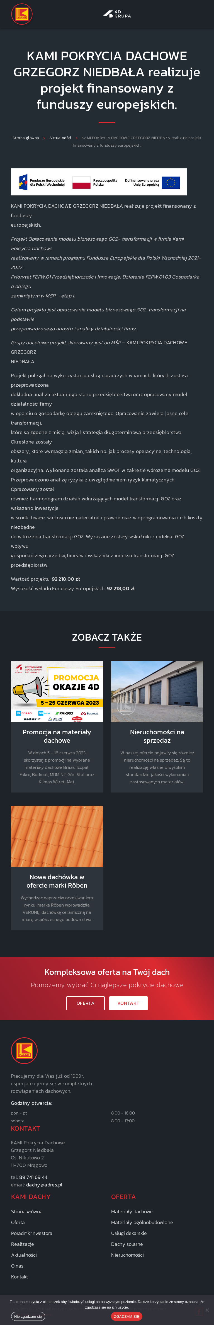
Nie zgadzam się (28, 1316)
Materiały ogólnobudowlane (142, 1222)
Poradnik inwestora (31, 1233)
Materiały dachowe (132, 1211)
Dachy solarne (127, 1244)
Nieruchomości (127, 1255)
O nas (17, 1266)
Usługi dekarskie (129, 1233)
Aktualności (24, 1255)
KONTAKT (129, 1003)
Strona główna (27, 1211)
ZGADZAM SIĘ (126, 1316)
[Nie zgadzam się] (207, 1310)
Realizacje (22, 1244)
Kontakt (19, 1276)
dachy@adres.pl (44, 1184)
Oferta (86, 1003)
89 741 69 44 (33, 1177)
